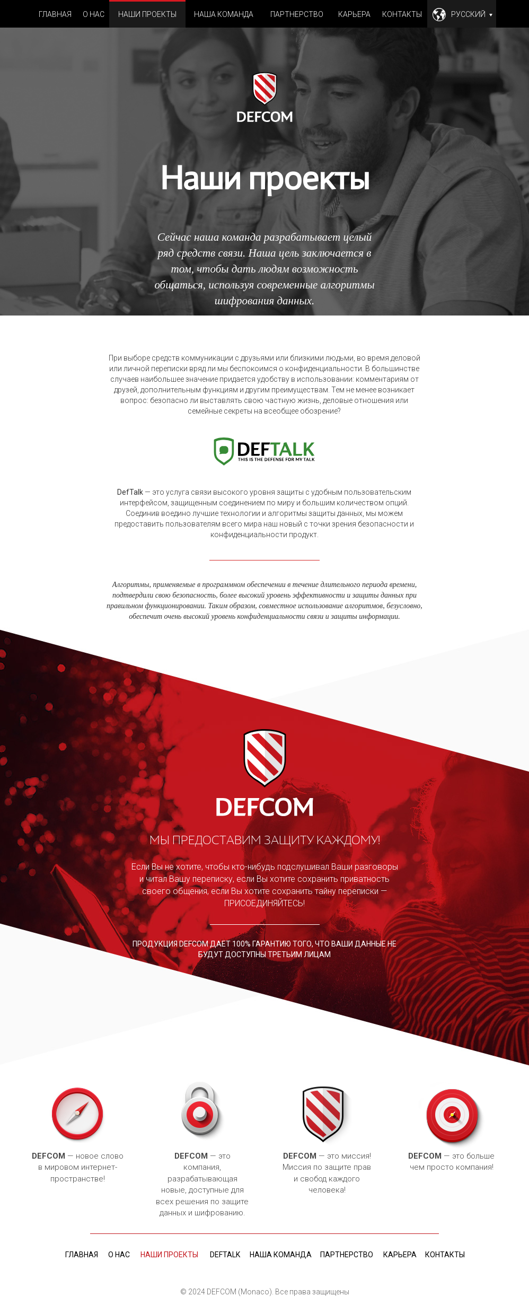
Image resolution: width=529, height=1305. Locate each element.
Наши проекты (147, 14)
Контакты (402, 14)
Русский (471, 14)
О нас (93, 14)
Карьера (354, 14)
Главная (55, 14)
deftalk (225, 1254)
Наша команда (223, 14)
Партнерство (296, 14)
